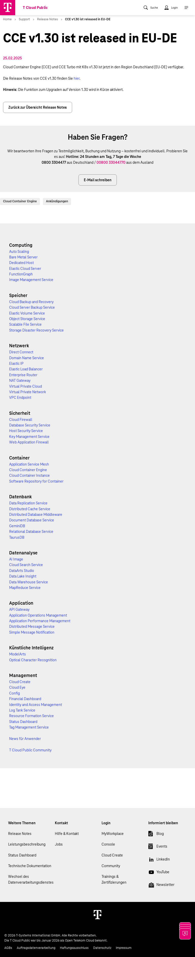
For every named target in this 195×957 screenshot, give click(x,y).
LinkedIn (159, 860)
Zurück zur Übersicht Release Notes (37, 107)
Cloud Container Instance (29, 475)
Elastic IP (16, 363)
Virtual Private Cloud (25, 386)
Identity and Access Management (35, 704)
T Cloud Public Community (30, 750)
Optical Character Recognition (33, 660)
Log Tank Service (22, 710)
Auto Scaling (19, 251)
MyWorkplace (113, 833)
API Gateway (19, 609)
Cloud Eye (17, 687)
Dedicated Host (21, 262)
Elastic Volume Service (27, 313)
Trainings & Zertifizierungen (114, 879)
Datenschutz (102, 948)
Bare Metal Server (23, 257)
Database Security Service (29, 425)
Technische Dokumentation (29, 866)
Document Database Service (31, 520)
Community (111, 866)
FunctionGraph (21, 274)
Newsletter (161, 885)
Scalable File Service (25, 324)
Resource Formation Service (31, 716)
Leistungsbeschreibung (26, 844)
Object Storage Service (27, 319)
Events (157, 847)
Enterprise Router (23, 375)
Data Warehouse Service (28, 582)
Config (14, 693)
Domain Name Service (26, 358)
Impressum (124, 948)
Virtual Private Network (27, 392)
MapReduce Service (25, 587)
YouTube (158, 873)
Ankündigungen (57, 201)
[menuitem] (150, 7)
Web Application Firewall (29, 442)
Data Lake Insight (22, 576)
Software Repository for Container (36, 481)
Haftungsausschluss (74, 948)
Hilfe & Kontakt (67, 833)
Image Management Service (31, 279)
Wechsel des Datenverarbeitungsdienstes (31, 879)
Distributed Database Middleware (35, 514)
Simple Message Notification (31, 632)
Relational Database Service (31, 531)
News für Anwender (25, 738)
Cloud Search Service (26, 565)
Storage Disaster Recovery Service (36, 330)
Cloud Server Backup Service (32, 307)
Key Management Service (29, 436)
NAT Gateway (19, 380)
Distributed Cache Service (29, 509)
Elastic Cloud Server (25, 268)
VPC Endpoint (20, 397)
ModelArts (17, 654)
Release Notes (19, 833)
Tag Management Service (29, 727)
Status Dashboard (23, 721)
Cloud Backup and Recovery (31, 302)
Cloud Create (19, 682)
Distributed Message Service (32, 626)
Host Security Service (26, 430)
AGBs (8, 948)
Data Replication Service (28, 503)
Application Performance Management (39, 621)
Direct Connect (21, 352)
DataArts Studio (21, 570)
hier (76, 78)
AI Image (16, 559)
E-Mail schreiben (97, 180)
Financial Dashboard (25, 699)
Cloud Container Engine (20, 201)
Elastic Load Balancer (26, 369)
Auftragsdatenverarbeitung (36, 948)
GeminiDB (17, 526)
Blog (156, 834)
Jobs (59, 844)
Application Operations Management (38, 615)
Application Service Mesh (29, 464)
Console (108, 844)
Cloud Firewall (20, 419)
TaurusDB (16, 537)
